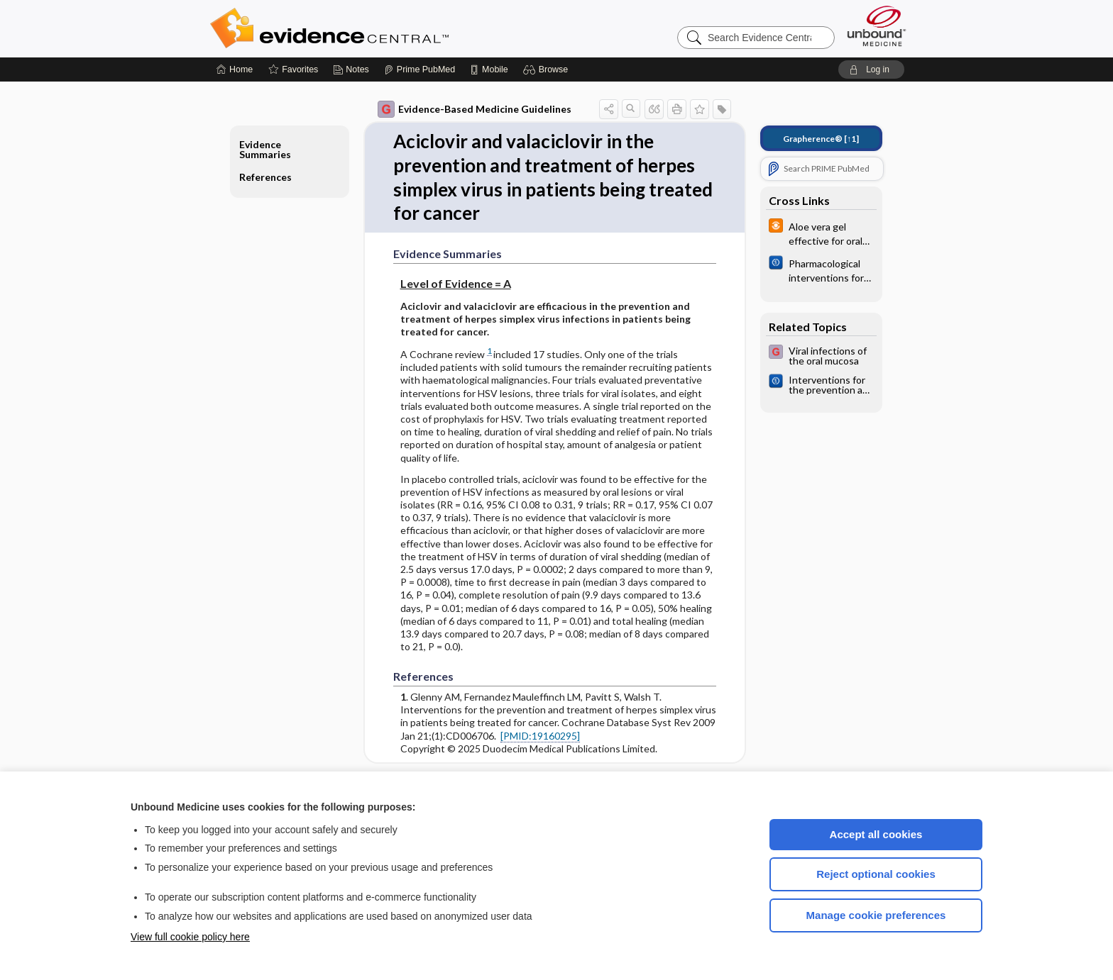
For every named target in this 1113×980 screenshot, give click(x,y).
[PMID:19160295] (540, 736)
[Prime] (419, 69)
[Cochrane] (821, 269)
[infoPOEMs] (821, 232)
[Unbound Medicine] (876, 26)
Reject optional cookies (876, 874)
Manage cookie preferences (876, 915)
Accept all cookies (876, 834)
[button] (547, 69)
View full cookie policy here (190, 936)
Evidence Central (386, 28)
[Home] (234, 69)
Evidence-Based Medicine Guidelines (474, 109)
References (265, 177)
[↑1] (821, 138)
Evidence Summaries (265, 149)
